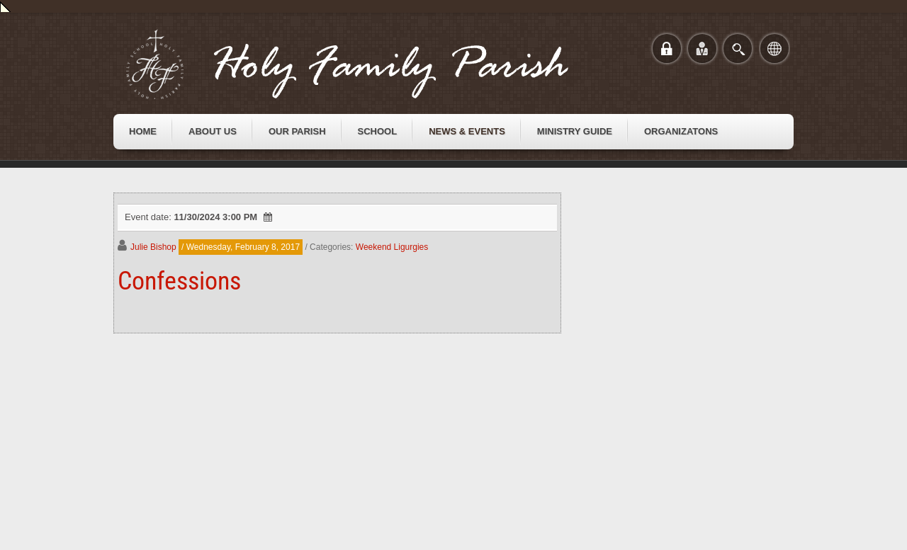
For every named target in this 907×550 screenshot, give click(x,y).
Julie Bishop (153, 247)
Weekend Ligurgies (392, 247)
